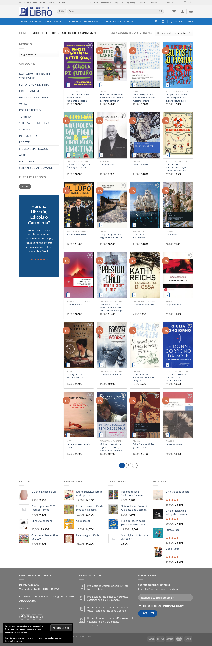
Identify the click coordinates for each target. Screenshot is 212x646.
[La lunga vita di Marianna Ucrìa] (79, 345)
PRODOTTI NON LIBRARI (34, 97)
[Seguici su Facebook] (182, 2)
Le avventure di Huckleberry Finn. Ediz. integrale (145, 377)
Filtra (25, 186)
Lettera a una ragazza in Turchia (78, 446)
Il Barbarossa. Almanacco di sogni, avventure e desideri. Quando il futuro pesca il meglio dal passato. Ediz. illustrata (177, 172)
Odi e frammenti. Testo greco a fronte (144, 446)
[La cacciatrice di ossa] (145, 276)
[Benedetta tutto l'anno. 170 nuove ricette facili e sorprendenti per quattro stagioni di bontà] (112, 61)
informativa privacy (173, 605)
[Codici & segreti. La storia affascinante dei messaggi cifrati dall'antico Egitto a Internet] (145, 64)
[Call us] (191, 2)
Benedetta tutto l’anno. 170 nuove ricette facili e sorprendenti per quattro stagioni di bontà (111, 100)
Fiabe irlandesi (140, 164)
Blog (116, 2)
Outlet (58, 21)
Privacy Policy (128, 2)
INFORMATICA (28, 135)
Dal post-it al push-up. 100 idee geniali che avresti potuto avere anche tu (177, 99)
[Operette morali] (178, 417)
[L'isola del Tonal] (79, 275)
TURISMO (25, 116)
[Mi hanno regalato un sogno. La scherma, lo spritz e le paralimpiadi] (112, 415)
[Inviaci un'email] (188, 2)
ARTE (22, 155)
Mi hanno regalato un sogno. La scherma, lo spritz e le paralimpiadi (111, 447)
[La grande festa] (178, 275)
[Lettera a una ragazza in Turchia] (79, 414)
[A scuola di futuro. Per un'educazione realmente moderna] (79, 65)
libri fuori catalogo (49, 596)
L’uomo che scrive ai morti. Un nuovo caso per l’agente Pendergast (112, 307)
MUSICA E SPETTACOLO (33, 148)
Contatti (129, 21)
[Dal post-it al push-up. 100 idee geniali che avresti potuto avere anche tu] (178, 65)
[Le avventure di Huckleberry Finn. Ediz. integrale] (145, 345)
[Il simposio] (178, 205)
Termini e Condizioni (148, 2)
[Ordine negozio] (174, 33)
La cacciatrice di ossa (143, 304)
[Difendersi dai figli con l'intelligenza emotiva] (79, 138)
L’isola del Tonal (74, 304)
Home (24, 21)
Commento (92, 625)
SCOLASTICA (27, 161)
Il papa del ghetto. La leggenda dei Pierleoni (111, 236)
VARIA (23, 103)
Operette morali (174, 444)
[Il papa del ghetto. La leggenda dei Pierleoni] (112, 205)
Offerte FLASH (113, 21)
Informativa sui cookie (14, 641)
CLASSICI (24, 129)
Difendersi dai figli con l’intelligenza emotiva (78, 166)
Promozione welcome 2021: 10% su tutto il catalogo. (107, 587)
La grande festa (173, 304)
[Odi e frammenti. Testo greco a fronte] (145, 415)
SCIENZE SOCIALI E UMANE (36, 167)
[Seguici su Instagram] (185, 2)
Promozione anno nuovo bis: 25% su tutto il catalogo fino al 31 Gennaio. (108, 609)
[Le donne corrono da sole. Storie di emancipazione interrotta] (178, 345)
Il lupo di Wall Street (77, 234)
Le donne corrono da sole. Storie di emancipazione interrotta (176, 379)
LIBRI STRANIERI (29, 90)
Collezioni (73, 21)
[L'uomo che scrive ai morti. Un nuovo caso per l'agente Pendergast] (112, 275)
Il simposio (171, 234)
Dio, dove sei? (107, 164)
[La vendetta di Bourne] (112, 345)
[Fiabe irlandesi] (145, 135)
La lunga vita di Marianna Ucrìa (75, 376)
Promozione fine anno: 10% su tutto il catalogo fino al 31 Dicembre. (108, 598)
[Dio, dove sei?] (112, 135)
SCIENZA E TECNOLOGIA (34, 122)
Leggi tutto (25, 608)
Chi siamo (36, 21)
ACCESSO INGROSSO (100, 2)
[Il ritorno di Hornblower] (145, 205)
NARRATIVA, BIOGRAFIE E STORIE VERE (35, 76)
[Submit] (161, 11)
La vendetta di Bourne (111, 374)
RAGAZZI (24, 142)
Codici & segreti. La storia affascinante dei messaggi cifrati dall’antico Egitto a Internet (144, 100)
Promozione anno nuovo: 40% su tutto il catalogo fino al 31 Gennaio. (110, 620)
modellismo (92, 21)
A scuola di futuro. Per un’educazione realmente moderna (78, 97)
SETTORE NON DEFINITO (34, 84)
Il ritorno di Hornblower (139, 236)
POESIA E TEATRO (30, 110)
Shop (48, 21)
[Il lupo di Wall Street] (79, 205)
